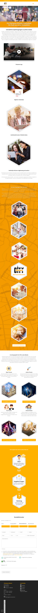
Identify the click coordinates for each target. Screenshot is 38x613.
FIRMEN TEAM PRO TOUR (29, 440)
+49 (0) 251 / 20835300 (8, 587)
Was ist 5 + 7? (4, 565)
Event (2, 523)
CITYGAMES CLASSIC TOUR (9, 401)
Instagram (22, 587)
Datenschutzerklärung (18, 554)
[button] (2, 611)
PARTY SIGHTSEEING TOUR (9, 440)
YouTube (22, 588)
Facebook (22, 585)
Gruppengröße (13, 523)
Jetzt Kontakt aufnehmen (19, 345)
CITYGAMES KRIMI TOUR (29, 401)
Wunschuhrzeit (31, 523)
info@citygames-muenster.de (9, 597)
